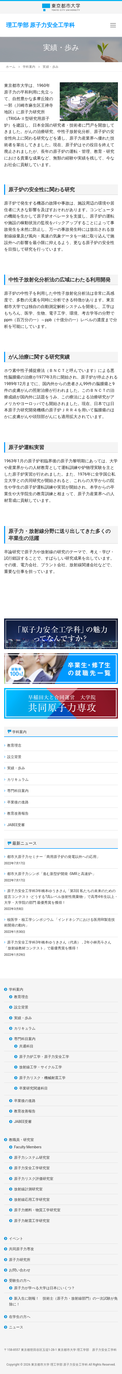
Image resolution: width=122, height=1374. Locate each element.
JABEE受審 (16, 825)
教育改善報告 (18, 813)
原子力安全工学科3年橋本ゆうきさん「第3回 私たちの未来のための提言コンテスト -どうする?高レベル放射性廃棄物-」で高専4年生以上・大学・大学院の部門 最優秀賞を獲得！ (61, 896)
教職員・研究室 (22, 1140)
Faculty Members (27, 1147)
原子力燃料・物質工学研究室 (37, 1210)
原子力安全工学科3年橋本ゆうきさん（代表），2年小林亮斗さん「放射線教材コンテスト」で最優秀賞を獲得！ (57, 945)
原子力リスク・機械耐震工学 (42, 1078)
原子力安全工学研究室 (32, 1168)
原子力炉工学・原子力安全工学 (44, 1057)
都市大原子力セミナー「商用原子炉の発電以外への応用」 (53, 857)
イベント (16, 1238)
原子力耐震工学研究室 (32, 1221)
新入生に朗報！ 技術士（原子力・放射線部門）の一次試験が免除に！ (63, 1301)
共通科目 (26, 1046)
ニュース (16, 1327)
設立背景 (14, 757)
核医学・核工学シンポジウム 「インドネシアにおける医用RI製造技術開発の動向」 (59, 922)
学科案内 (19, 732)
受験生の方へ (20, 1280)
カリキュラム (18, 779)
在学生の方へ (19, 1317)
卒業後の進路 (18, 802)
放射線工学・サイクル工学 (40, 1067)
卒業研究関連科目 (33, 1088)
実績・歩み (16, 768)
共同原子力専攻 (21, 1249)
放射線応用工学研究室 (32, 1199)
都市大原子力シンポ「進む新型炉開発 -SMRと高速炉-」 (51, 874)
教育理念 (14, 745)
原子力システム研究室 (32, 1157)
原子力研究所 (19, 1260)
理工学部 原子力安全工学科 (40, 25)
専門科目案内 (18, 791)
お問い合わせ (19, 1270)
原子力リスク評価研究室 (33, 1179)
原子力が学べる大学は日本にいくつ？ (44, 1288)
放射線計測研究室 (28, 1189)
